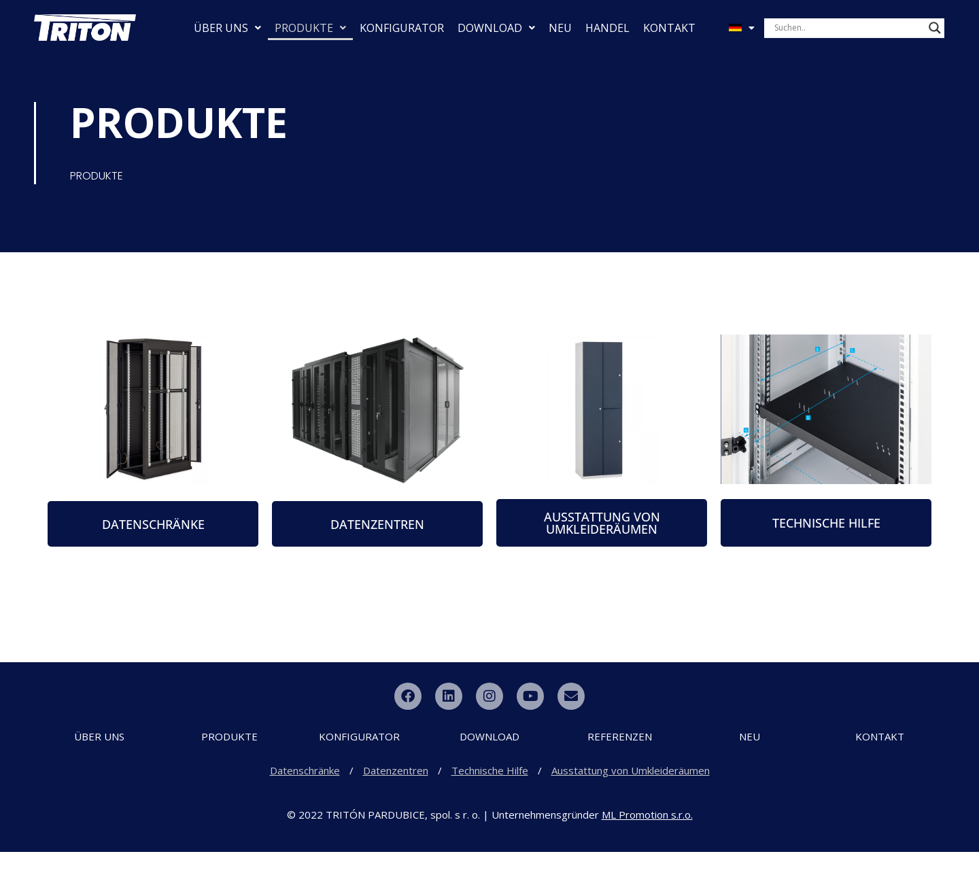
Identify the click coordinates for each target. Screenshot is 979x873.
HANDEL (607, 27)
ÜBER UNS (227, 27)
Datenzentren (395, 791)
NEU (560, 27)
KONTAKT (669, 27)
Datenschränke (305, 791)
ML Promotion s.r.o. (647, 835)
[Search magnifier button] (934, 27)
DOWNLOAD (496, 27)
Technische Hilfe (489, 791)
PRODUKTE (310, 27)
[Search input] (848, 27)
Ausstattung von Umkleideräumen (630, 791)
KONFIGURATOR (402, 27)
